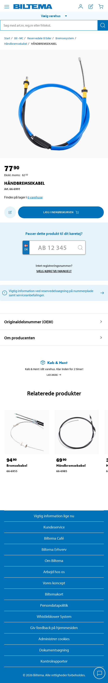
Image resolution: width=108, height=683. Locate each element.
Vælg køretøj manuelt (54, 271)
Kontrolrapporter (54, 661)
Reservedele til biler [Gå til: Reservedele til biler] (39, 38)
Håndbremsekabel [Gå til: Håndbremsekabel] (15, 44)
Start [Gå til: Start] (7, 38)
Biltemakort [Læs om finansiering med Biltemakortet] (54, 594)
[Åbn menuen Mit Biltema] (81, 6)
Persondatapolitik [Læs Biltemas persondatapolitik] (54, 605)
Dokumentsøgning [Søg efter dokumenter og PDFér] (54, 650)
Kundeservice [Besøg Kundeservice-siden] (54, 527)
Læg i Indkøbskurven (61, 212)
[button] (54, 16)
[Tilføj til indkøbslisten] (10, 212)
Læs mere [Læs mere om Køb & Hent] (54, 374)
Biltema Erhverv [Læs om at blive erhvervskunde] (54, 549)
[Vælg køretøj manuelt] (101, 293)
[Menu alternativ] (6, 6)
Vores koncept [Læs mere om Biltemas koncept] (54, 583)
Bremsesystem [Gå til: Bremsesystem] (64, 38)
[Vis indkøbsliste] (91, 6)
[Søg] (102, 25)
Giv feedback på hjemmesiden (54, 627)
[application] (99, 673)
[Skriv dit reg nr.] (52, 247)
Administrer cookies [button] (54, 638)
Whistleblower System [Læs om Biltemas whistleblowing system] (54, 616)
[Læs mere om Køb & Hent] (54, 362)
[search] (54, 25)
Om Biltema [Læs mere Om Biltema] (54, 560)
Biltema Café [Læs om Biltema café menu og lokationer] (54, 538)
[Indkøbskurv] (101, 6)
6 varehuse (35, 197)
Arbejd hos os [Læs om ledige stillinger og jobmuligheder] (54, 571)
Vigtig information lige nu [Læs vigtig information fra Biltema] (54, 515)
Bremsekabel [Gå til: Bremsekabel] (17, 465)
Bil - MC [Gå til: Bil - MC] (18, 38)
